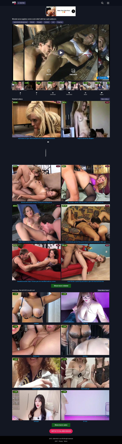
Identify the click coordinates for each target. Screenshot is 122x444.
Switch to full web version (61, 431)
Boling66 (36, 421)
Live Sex (21, 3)
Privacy (61, 441)
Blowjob (39, 22)
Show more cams (61, 425)
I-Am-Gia (85, 323)
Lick (53, 22)
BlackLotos (36, 356)
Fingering (59, 22)
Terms (65, 441)
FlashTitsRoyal (85, 389)
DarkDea (85, 356)
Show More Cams (103, 290)
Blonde (32, 22)
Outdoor (47, 22)
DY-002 (85, 421)
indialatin (36, 323)
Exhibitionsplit (36, 389)
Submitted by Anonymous (20, 22)
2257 (56, 441)
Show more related (61, 286)
